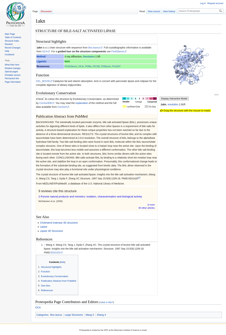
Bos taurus (94, 47)
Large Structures (74, 314)
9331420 (55, 252)
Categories (42, 314)
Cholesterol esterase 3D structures (59, 222)
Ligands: (42, 61)
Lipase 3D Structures (51, 231)
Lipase (43, 226)
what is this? (106, 302)
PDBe (88, 66)
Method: (41, 56)
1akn (39, 47)
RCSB (96, 66)
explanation (81, 103)
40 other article (146, 208)
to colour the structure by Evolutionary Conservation (73, 99)
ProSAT (116, 66)
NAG (67, 61)
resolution (173, 104)
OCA (44, 51)
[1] (139, 177)
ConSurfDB (45, 103)
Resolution (89, 56)
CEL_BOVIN (43, 81)
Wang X (89, 314)
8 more (151, 204)
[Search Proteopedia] (200, 11)
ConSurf (61, 106)
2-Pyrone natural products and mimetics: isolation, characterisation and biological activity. (90, 196)
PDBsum (106, 66)
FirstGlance (117, 51)
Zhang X (101, 314)
